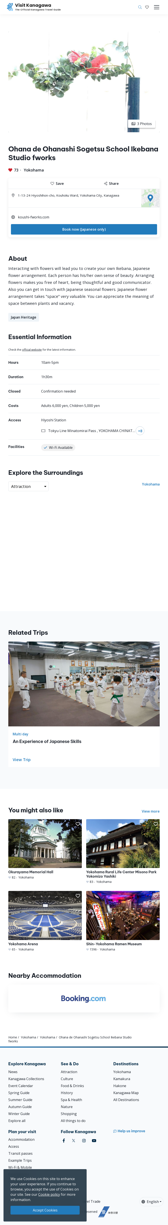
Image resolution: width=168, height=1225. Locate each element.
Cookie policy (49, 1194)
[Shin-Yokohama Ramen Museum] (123, 921)
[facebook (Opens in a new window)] (64, 1140)
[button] (147, 7)
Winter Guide (19, 1113)
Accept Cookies (45, 1210)
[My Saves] (147, 7)
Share (111, 183)
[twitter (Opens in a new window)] (73, 1140)
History (67, 1092)
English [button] (150, 1201)
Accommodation (21, 1139)
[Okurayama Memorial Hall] (45, 849)
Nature (67, 1106)
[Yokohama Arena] (45, 921)
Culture (67, 1078)
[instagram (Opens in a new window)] (84, 1140)
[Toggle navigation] (156, 7)
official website (32, 350)
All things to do (73, 1120)
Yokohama (34, 170)
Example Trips (20, 1160)
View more (151, 811)
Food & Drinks (72, 1085)
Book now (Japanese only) (84, 229)
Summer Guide (20, 1099)
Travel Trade (89, 1201)
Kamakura (121, 1078)
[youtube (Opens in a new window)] (94, 1140)
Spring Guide (19, 1092)
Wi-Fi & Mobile (20, 1167)
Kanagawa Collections (26, 1078)
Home (12, 1037)
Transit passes (20, 1153)
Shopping (69, 1113)
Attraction (69, 1071)
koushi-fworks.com (33, 217)
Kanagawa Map (126, 1092)
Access (13, 1146)
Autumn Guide (20, 1106)
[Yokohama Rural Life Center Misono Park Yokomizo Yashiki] (123, 851)
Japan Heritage (23, 317)
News (13, 1071)
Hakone (119, 1085)
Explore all (16, 1120)
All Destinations (126, 1099)
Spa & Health (71, 1099)
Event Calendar (20, 1085)
